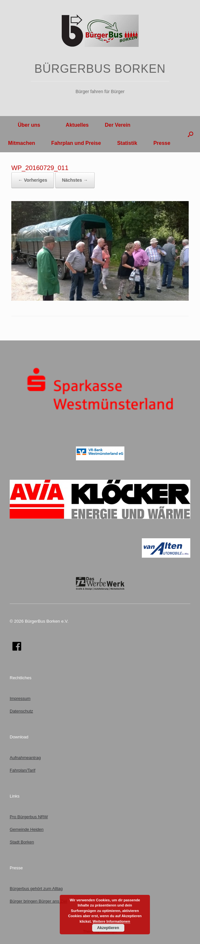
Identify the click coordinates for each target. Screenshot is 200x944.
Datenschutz (21, 711)
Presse (162, 143)
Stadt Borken (22, 842)
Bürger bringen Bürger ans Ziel (38, 901)
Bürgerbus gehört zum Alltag (36, 888)
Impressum (20, 698)
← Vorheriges (32, 180)
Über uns (24, 125)
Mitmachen (21, 143)
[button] (190, 134)
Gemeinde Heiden (27, 829)
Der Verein (117, 125)
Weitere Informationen (111, 921)
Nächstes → (75, 180)
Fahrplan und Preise (76, 143)
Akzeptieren (108, 928)
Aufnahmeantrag (25, 757)
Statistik (127, 143)
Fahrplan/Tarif (22, 770)
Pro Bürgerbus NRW (29, 816)
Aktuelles (72, 125)
